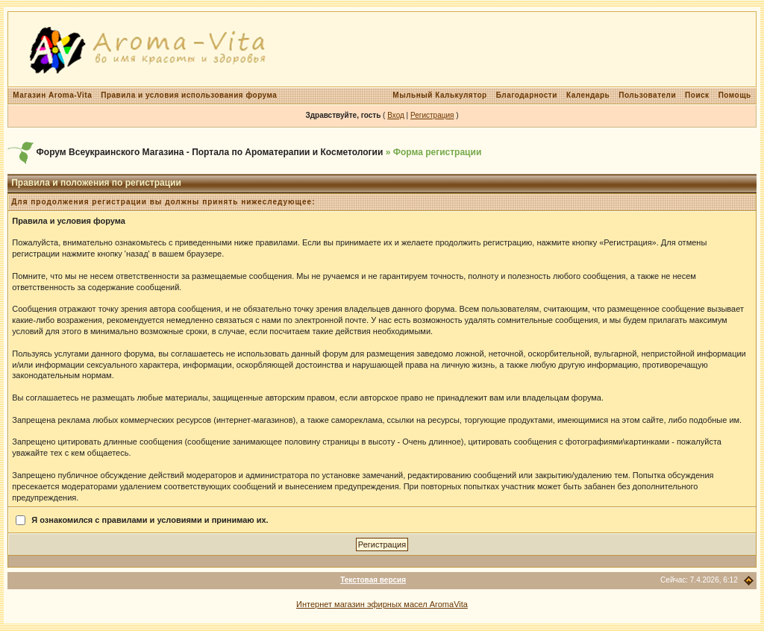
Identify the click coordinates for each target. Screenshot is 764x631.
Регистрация (432, 115)
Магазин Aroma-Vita (52, 95)
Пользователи (647, 95)
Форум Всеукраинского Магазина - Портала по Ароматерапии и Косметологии (210, 152)
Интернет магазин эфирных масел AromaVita (382, 604)
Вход (395, 115)
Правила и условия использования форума (189, 95)
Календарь (588, 95)
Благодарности (526, 95)
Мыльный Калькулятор (439, 95)
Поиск (697, 95)
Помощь (734, 95)
